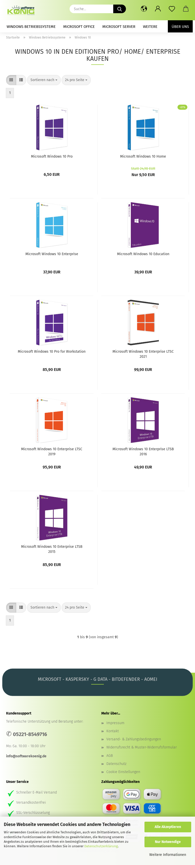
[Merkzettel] (172, 9)
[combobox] (44, 80)
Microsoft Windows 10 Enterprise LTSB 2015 (52, 548)
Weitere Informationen (167, 855)
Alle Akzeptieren (168, 827)
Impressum (115, 723)
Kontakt (112, 731)
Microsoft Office (79, 26)
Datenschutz (116, 764)
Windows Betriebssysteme (31, 26)
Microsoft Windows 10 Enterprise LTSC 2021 (143, 353)
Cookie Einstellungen (123, 772)
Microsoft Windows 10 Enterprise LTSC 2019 (51, 451)
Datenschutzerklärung (101, 846)
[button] (144, 9)
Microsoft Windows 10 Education (143, 254)
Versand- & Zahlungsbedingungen (133, 739)
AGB (109, 756)
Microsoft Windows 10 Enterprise (51, 254)
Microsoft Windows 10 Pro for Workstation (52, 351)
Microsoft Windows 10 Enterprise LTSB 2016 (143, 451)
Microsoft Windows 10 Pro (52, 156)
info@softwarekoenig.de (26, 756)
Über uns (180, 26)
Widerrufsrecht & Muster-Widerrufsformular (141, 747)
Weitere (150, 26)
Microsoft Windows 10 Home (143, 156)
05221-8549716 (30, 734)
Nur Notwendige (168, 842)
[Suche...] (119, 9)
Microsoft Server (118, 26)
